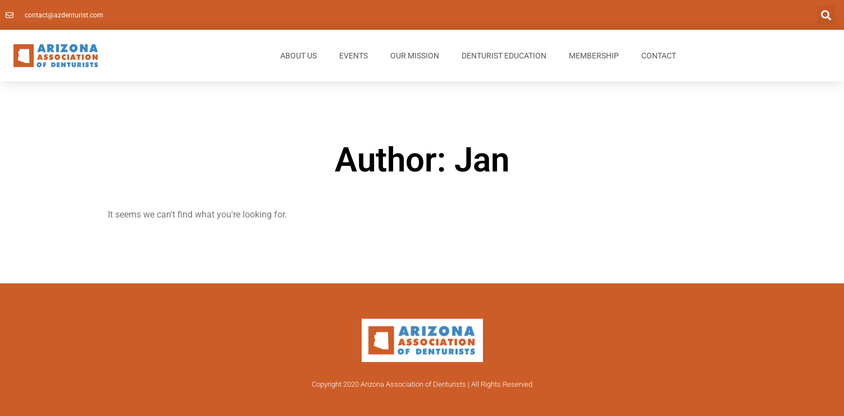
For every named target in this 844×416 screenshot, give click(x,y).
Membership (594, 55)
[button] (826, 15)
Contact (658, 55)
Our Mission (414, 55)
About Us (298, 55)
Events (353, 55)
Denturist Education (504, 55)
